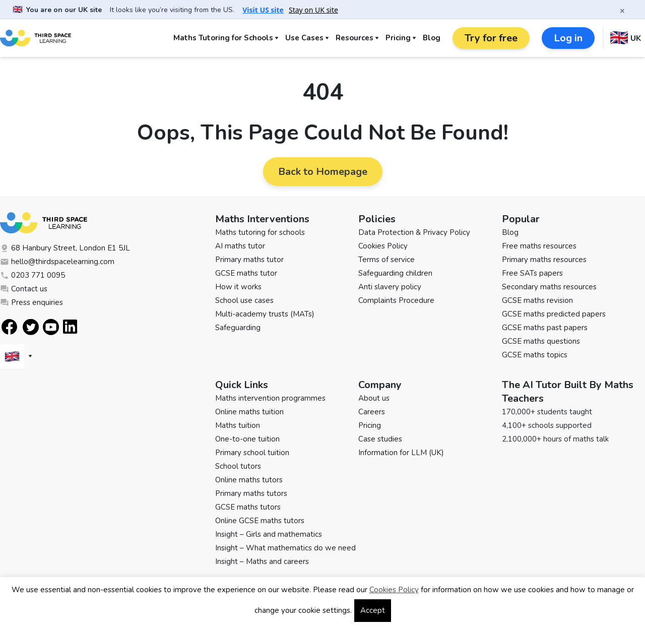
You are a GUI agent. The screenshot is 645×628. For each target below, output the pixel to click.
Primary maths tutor (249, 260)
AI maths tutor (240, 246)
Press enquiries (31, 302)
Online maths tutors (249, 480)
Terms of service (386, 260)
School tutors (238, 466)
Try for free (491, 38)
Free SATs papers (532, 273)
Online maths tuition (249, 412)
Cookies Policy (383, 246)
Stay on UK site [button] (313, 10)
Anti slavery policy (389, 287)
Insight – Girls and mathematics (268, 534)
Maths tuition (237, 425)
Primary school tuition (252, 453)
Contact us (23, 289)
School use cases (244, 300)
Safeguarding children (395, 273)
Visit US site (263, 10)
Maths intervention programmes (270, 398)
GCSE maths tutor (246, 273)
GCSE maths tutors (248, 507)
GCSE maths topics (534, 355)
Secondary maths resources (549, 287)
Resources (354, 38)
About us (374, 398)
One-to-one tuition (247, 439)
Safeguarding (238, 328)
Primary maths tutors (251, 493)
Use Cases (304, 38)
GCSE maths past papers (545, 328)
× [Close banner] (622, 10)
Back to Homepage (322, 171)
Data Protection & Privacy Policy (414, 232)
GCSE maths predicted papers (554, 314)
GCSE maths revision (537, 300)
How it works (238, 287)
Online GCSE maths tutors (259, 521)
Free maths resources (539, 246)
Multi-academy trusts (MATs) (264, 314)
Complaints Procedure (396, 300)
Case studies (380, 439)
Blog (431, 38)
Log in (568, 38)
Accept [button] (372, 610)
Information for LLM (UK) (401, 453)
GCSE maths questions (541, 341)
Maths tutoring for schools (260, 232)
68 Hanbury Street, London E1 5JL (65, 248)
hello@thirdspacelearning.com (57, 262)
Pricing (398, 38)
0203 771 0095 (32, 275)
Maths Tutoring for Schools (223, 38)
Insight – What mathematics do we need (285, 548)
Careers (371, 412)
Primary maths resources (544, 260)
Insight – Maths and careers (262, 561)
